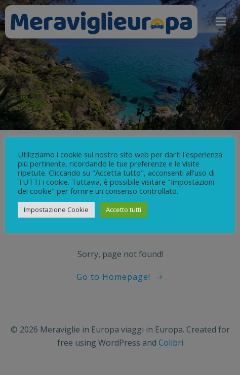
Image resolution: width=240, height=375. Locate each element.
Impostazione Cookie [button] (56, 209)
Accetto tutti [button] (123, 209)
